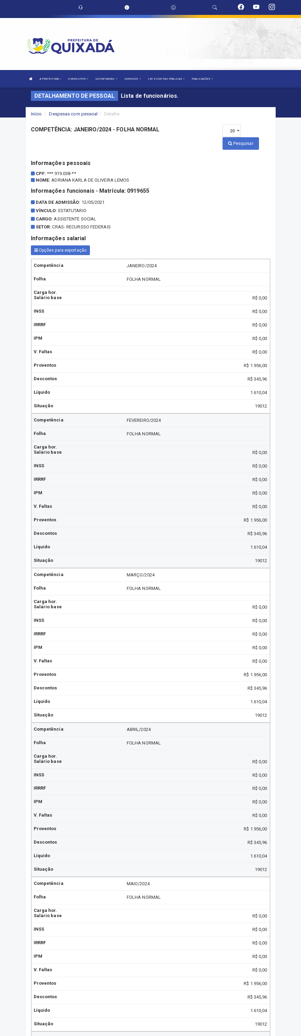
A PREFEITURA (50, 78)
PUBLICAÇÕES (202, 78)
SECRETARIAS (106, 78)
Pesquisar (240, 143)
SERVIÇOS (132, 78)
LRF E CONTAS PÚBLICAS (166, 78)
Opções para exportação (60, 250)
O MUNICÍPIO (78, 78)
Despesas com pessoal (73, 113)
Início (36, 113)
